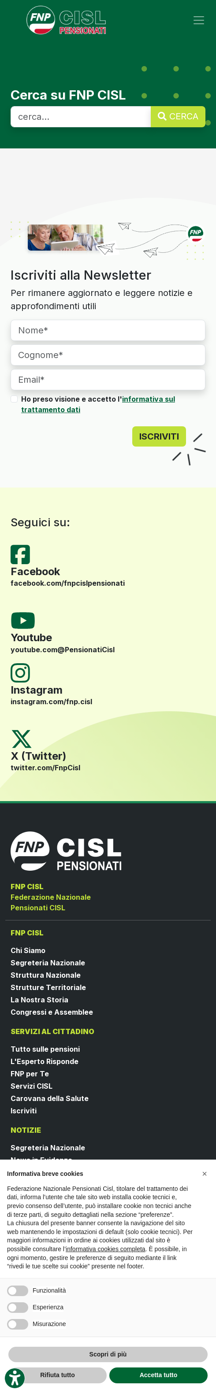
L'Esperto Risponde (44, 1061)
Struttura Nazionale (46, 975)
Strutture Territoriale (48, 987)
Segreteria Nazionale (48, 962)
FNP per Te (30, 1073)
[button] (204, 1174)
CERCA (178, 116)
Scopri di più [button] (108, 1354)
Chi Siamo (28, 950)
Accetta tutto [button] (159, 1374)
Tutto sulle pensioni (45, 1049)
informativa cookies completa (105, 1249)
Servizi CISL (31, 1086)
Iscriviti (24, 1110)
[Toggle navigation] (199, 20)
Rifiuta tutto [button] (57, 1374)
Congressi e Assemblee (52, 1012)
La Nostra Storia (39, 999)
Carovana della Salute (50, 1098)
